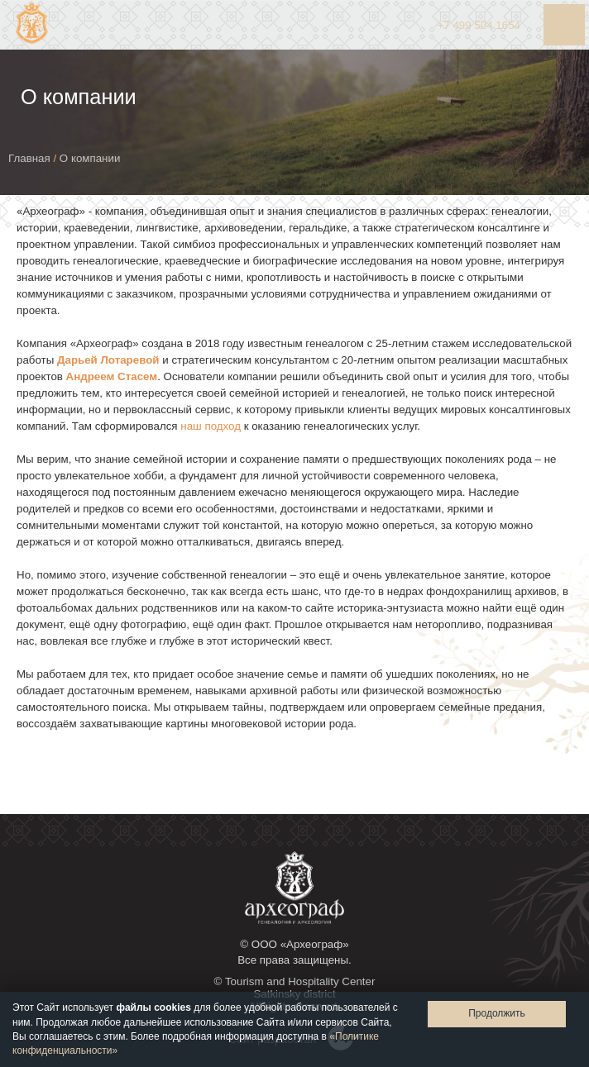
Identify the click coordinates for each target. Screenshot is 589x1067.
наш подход (210, 426)
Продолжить (496, 1013)
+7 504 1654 (479, 25)
